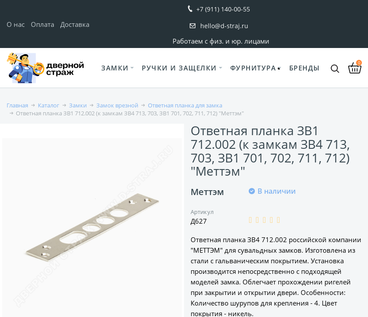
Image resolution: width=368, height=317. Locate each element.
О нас (16, 24)
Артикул (202, 211)
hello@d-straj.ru (224, 26)
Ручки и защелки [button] (179, 67)
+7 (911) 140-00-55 (223, 9)
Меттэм (207, 192)
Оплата (42, 24)
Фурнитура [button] (253, 67)
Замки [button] (115, 67)
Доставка (74, 24)
